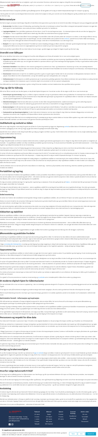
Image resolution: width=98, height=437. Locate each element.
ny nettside (41, 277)
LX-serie (37, 414)
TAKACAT (43, 5)
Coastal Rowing (63, 5)
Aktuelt (85, 419)
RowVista (73, 418)
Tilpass (73, 434)
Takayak (37, 424)
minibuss (66, 38)
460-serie (49, 421)
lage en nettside (38, 353)
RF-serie (61, 419)
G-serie (37, 416)
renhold (66, 126)
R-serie (61, 416)
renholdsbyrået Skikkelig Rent (12, 244)
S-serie (37, 421)
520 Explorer (49, 424)
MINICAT (52, 5)
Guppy (49, 414)
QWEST (36, 5)
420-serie (49, 419)
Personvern (84, 421)
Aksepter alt (91, 434)
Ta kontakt (85, 5)
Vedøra (68, 182)
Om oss (84, 414)
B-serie (61, 414)
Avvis (81, 434)
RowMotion (72, 416)
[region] (49, 432)
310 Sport (49, 416)
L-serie (37, 419)
